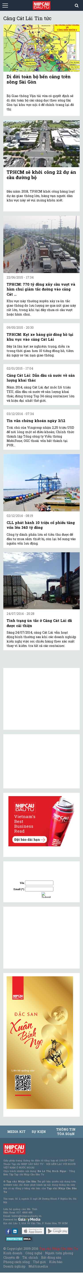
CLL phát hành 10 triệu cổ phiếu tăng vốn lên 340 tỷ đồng (41, 525)
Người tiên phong (59, 1253)
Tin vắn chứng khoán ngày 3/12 (36, 420)
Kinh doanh (12, 1253)
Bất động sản (51, 1257)
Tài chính (30, 1257)
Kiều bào (55, 1262)
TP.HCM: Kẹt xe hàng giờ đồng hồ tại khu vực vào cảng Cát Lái (40, 337)
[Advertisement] (40, 937)
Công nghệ (33, 1253)
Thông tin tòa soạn (65, 1131)
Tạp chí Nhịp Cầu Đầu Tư (58, 1248)
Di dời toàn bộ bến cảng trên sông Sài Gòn (39, 79)
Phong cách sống (16, 1262)
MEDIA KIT (16, 1132)
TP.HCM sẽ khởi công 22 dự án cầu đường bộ (41, 174)
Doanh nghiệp (14, 1266)
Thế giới (39, 1262)
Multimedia (38, 1266)
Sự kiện (39, 1132)
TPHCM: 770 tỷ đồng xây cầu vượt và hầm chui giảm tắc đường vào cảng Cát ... (41, 289)
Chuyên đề (11, 1257)
